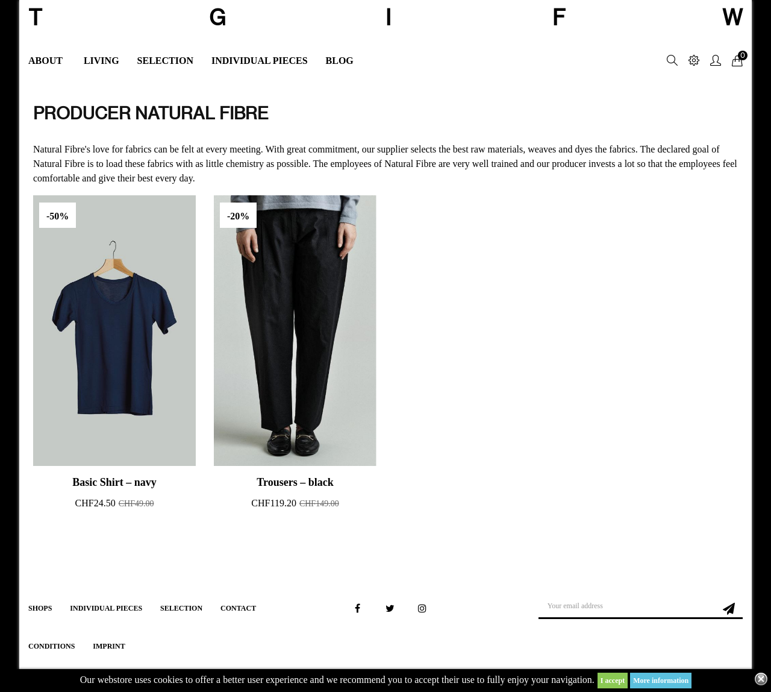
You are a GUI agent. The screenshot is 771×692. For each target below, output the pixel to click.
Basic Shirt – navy (114, 482)
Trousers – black (295, 482)
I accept (613, 680)
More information (660, 680)
